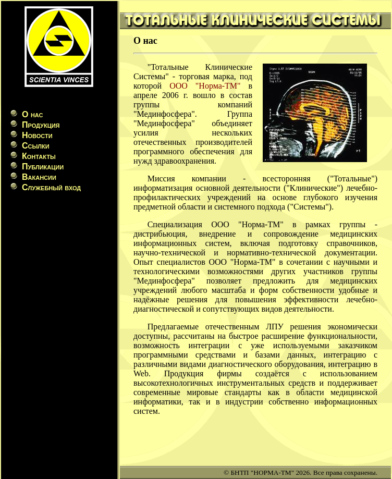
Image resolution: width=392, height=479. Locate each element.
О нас (32, 114)
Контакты (39, 156)
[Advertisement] (59, 271)
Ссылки (36, 145)
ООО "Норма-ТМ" (204, 85)
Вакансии (39, 177)
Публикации (43, 166)
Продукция (40, 124)
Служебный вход (51, 187)
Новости (37, 135)
